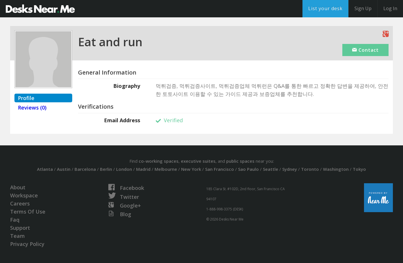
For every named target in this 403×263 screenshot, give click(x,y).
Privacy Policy (27, 243)
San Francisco (219, 169)
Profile (26, 98)
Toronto (310, 169)
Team (17, 235)
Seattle (270, 169)
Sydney (289, 169)
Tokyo (359, 169)
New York (191, 169)
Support (20, 227)
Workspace (24, 195)
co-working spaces (159, 161)
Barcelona (85, 169)
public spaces (240, 161)
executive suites (198, 161)
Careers (20, 203)
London (124, 169)
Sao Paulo (248, 169)
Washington (336, 169)
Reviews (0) (32, 107)
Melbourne (166, 169)
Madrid (143, 169)
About (17, 187)
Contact (365, 50)
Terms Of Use (27, 211)
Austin (63, 169)
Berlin (106, 169)
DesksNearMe (40, 8)
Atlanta (45, 169)
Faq (14, 219)
